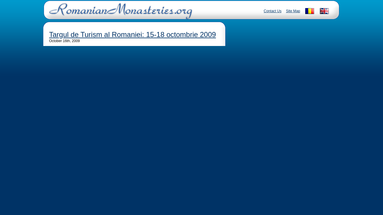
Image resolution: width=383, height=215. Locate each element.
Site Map (293, 11)
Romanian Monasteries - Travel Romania (119, 13)
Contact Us (272, 11)
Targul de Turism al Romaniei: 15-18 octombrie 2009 (132, 34)
